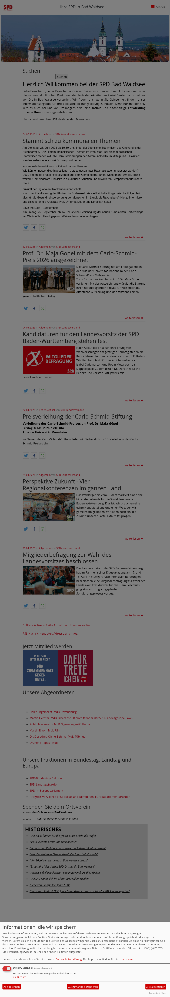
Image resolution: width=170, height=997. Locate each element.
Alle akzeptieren (155, 986)
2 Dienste (19, 977)
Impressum (127, 959)
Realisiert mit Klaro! (157, 993)
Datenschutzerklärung (69, 959)
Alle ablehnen (12, 986)
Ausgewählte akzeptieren (83, 986)
